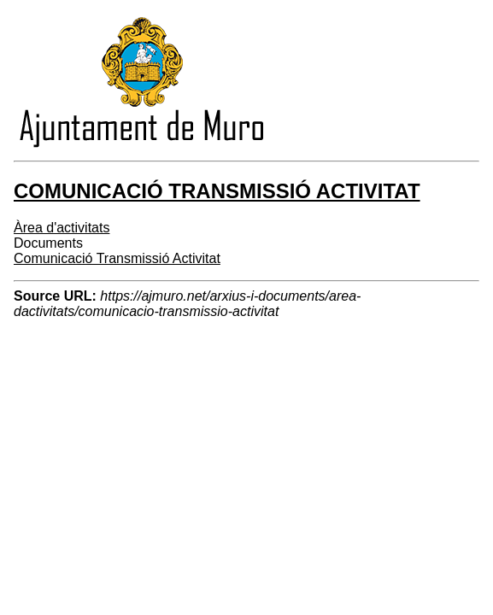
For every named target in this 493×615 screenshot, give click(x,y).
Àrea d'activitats (61, 227)
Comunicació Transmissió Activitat (117, 258)
